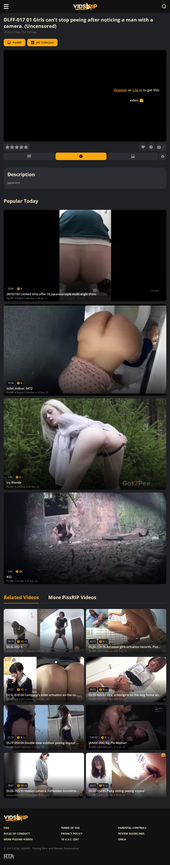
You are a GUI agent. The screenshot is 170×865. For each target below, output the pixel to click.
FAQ (6, 828)
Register (120, 90)
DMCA (122, 839)
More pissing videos (18, 839)
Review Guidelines (131, 833)
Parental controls (132, 828)
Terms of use (70, 828)
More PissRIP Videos (72, 597)
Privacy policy (71, 833)
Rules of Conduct (17, 833)
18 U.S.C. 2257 (70, 839)
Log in (137, 90)
